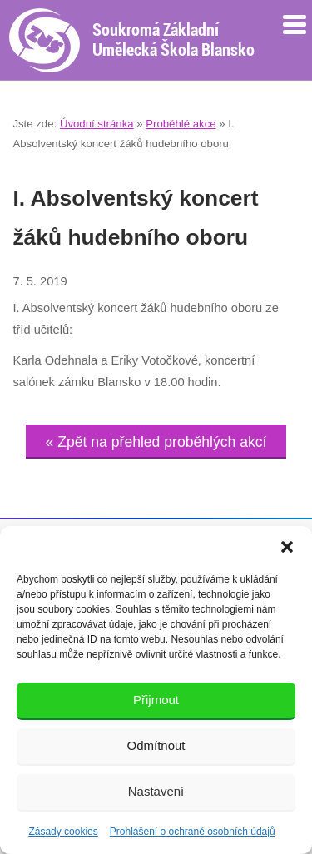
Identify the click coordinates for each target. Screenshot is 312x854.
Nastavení (156, 791)
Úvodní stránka (97, 123)
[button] (287, 547)
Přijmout (156, 700)
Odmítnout (155, 745)
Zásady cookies (62, 831)
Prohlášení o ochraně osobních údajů (192, 831)
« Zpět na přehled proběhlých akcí (156, 442)
